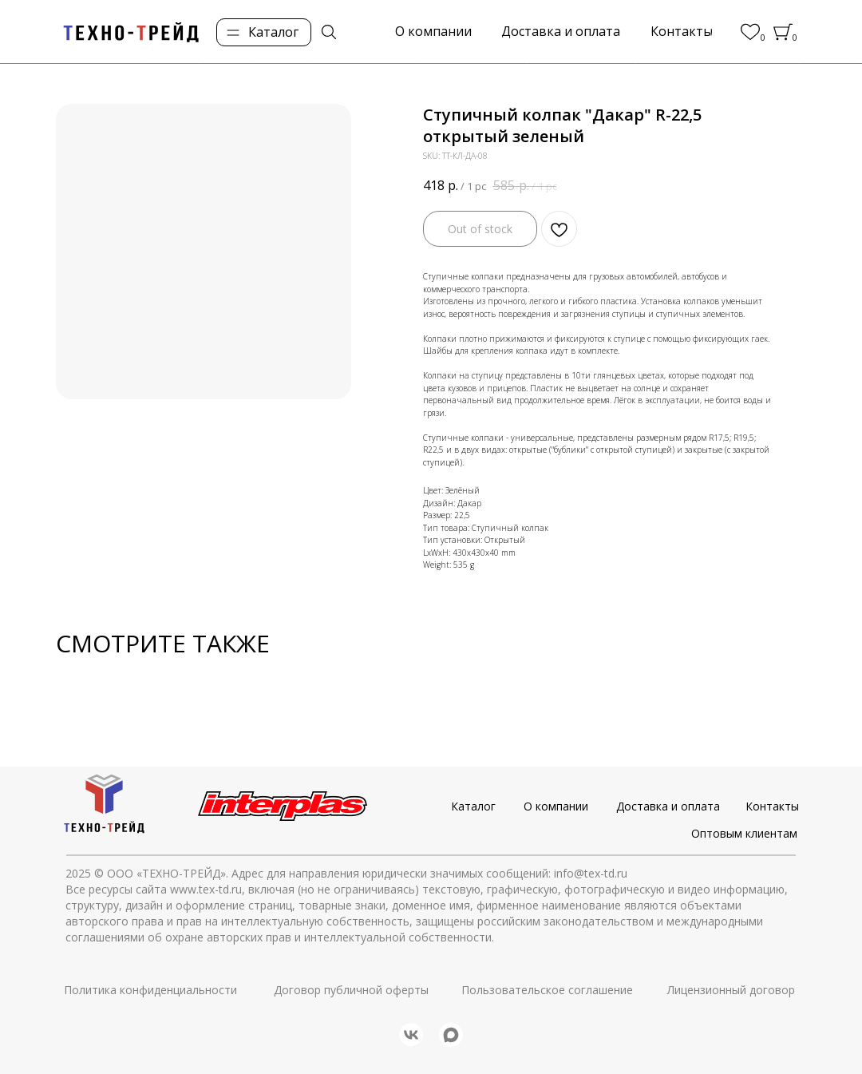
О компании (556, 806)
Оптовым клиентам (744, 833)
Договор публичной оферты (351, 989)
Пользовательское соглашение (547, 989)
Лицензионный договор (731, 989)
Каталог (473, 806)
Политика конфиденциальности (150, 989)
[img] (329, 32)
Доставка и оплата (668, 806)
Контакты (772, 806)
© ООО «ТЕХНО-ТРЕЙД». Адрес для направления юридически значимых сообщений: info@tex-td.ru (360, 873)
